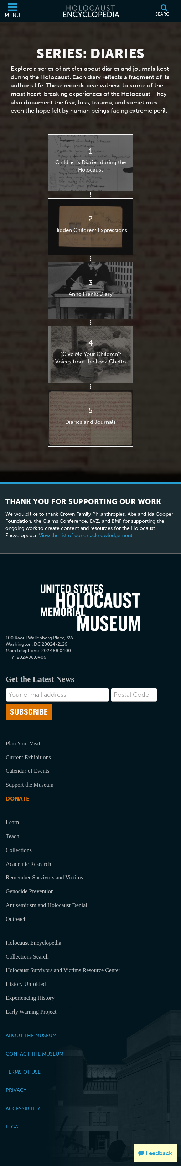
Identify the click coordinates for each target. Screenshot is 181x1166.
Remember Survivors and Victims (44, 877)
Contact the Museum (34, 1054)
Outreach (16, 919)
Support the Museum (29, 785)
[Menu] (12, 11)
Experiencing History (30, 998)
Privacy (16, 1090)
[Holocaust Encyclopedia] (90, 11)
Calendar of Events (28, 771)
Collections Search (27, 957)
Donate (17, 798)
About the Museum (31, 1035)
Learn (12, 822)
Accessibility (23, 1108)
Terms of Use (23, 1072)
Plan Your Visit (23, 744)
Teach (12, 836)
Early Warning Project (31, 1012)
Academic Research (28, 864)
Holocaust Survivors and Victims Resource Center (63, 970)
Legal (13, 1126)
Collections (19, 850)
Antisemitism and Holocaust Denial (46, 905)
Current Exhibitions (28, 757)
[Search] (163, 11)
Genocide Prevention (30, 891)
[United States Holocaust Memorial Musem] (90, 607)
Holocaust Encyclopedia (33, 943)
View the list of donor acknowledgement (86, 535)
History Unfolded (26, 984)
